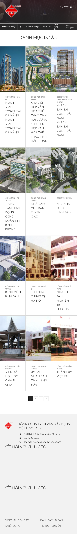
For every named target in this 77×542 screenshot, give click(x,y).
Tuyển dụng (12, 526)
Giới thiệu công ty (17, 520)
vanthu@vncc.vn (31, 438)
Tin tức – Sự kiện (50, 526)
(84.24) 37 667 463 (33, 442)
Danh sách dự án (51, 520)
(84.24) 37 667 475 (52, 442)
